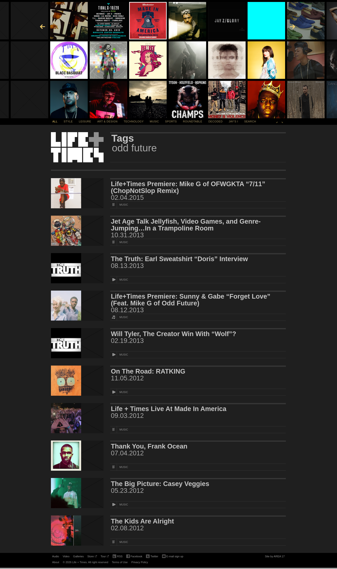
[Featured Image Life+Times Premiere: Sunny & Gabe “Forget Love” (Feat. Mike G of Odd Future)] (77, 306)
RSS (118, 556)
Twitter (152, 556)
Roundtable (192, 121)
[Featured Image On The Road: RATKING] (77, 381)
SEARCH (250, 121)
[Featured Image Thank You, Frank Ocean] (77, 456)
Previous (276, 121)
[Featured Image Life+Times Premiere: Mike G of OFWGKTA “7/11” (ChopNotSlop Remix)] (77, 193)
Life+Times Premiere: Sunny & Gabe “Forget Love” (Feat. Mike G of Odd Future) (190, 300)
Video (66, 556)
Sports (171, 121)
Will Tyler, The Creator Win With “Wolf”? (173, 333)
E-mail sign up (172, 556)
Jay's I (233, 121)
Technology (134, 121)
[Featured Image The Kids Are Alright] (77, 530)
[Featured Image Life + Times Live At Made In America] (77, 418)
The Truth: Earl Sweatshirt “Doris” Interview (179, 259)
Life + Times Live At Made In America (168, 408)
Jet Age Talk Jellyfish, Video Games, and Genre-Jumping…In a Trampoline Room (186, 225)
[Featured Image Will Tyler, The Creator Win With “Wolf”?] (77, 343)
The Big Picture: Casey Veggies (160, 483)
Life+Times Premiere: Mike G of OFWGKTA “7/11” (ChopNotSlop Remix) (188, 187)
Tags (122, 138)
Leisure (85, 121)
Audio (55, 556)
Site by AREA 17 (275, 557)
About (55, 562)
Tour (105, 557)
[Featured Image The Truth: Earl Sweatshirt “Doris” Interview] (77, 268)
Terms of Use (120, 562)
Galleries (78, 556)
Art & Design (107, 121)
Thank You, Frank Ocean (149, 446)
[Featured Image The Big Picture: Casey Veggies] (77, 493)
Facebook (134, 556)
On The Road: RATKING (148, 371)
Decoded (215, 121)
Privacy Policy (139, 562)
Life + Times (77, 147)
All (55, 121)
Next (282, 121)
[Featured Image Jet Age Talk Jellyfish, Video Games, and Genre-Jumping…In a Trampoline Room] (77, 231)
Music (154, 121)
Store (92, 557)
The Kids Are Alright (142, 521)
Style (68, 121)
